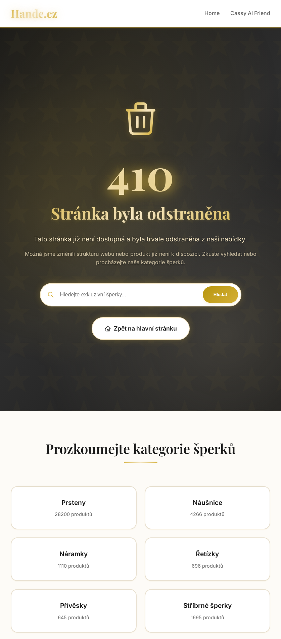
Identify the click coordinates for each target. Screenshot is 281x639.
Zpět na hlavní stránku (140, 328)
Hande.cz (34, 13)
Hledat (220, 294)
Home (212, 13)
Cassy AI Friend (250, 13)
